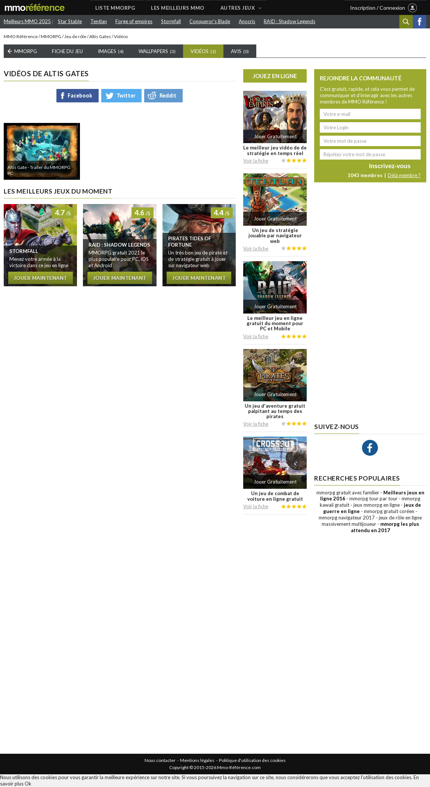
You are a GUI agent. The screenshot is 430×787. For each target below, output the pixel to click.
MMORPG (51, 36)
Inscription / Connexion (377, 7)
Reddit (168, 95)
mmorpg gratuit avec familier (347, 493)
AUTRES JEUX (237, 8)
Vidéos (203, 51)
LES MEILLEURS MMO (177, 8)
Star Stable (70, 21)
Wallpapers (157, 51)
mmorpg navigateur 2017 (347, 518)
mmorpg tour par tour (373, 498)
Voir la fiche (255, 161)
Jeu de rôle (75, 36)
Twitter (126, 95)
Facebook (419, 21)
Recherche (406, 21)
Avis (240, 51)
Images (111, 51)
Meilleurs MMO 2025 (27, 21)
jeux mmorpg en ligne (376, 505)
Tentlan (98, 21)
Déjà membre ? (404, 175)
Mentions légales (197, 760)
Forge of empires (133, 21)
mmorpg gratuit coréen (389, 511)
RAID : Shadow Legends (289, 21)
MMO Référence (21, 36)
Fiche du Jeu (67, 51)
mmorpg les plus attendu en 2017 (385, 527)
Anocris (247, 21)
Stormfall (171, 21)
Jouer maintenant (40, 278)
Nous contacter (160, 760)
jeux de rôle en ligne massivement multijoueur (372, 521)
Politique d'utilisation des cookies (252, 760)
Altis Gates (100, 36)
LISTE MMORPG (115, 8)
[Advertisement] (275, 634)
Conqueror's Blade (209, 21)
